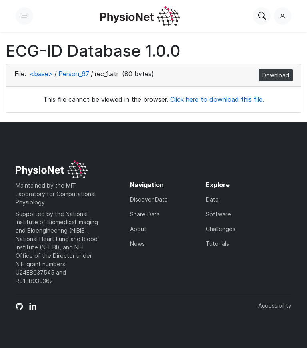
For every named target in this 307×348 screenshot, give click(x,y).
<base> (41, 74)
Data (212, 199)
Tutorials (217, 243)
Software (218, 214)
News (137, 243)
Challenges (220, 228)
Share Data (145, 214)
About (138, 228)
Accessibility (274, 305)
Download (275, 75)
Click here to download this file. (217, 99)
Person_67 (73, 74)
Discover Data (149, 199)
